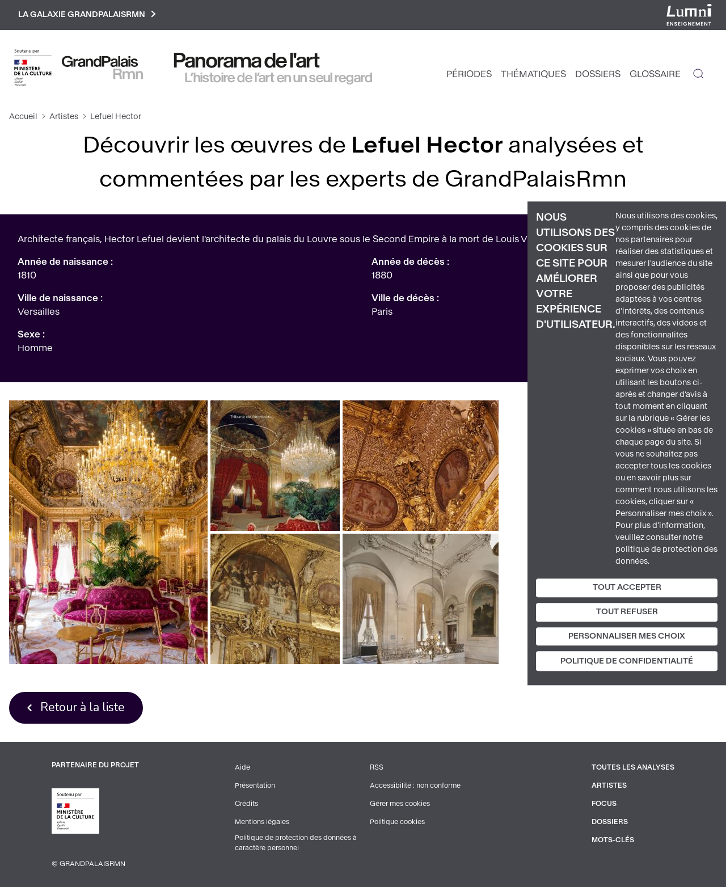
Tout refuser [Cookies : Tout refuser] (627, 611)
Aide (242, 767)
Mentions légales (262, 821)
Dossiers (598, 74)
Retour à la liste (82, 707)
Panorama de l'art (247, 60)
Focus (604, 803)
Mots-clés (613, 840)
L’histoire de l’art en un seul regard (279, 78)
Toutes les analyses (633, 767)
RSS (376, 767)
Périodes (469, 74)
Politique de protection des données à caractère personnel (296, 842)
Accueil (23, 116)
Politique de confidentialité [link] (626, 661)
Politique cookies (397, 821)
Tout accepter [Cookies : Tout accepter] (627, 587)
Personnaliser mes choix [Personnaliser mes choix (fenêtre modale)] (626, 636)
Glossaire (655, 74)
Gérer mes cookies (400, 803)
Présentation (255, 785)
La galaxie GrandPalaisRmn (87, 15)
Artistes (63, 116)
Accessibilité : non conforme (415, 785)
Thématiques (533, 74)
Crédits (246, 803)
